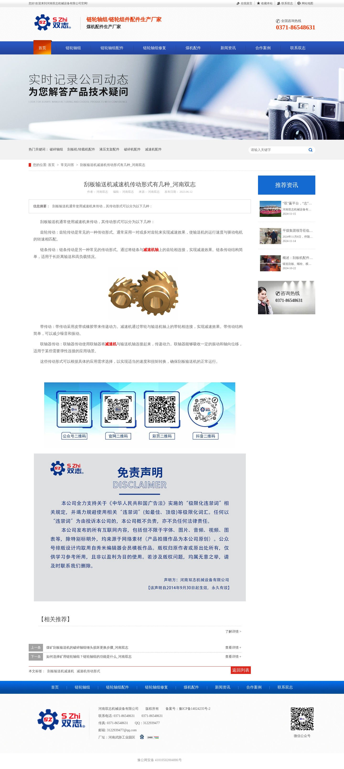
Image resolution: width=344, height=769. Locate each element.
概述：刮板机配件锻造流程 (303, 258)
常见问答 (68, 165)
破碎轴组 (56, 149)
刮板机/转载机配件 (81, 149)
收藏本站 (267, 3)
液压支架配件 (109, 149)
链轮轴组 (73, 48)
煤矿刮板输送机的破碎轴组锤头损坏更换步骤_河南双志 (87, 647)
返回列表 (240, 670)
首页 (42, 48)
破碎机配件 (132, 149)
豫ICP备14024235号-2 (194, 708)
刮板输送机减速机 (60, 671)
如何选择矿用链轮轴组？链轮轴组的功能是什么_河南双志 (89, 656)
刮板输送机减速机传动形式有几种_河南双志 (112, 165)
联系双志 (287, 3)
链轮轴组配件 (112, 48)
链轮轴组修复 (154, 48)
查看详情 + (233, 647)
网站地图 (307, 3)
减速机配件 (153, 149)
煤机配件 (193, 48)
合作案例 (263, 48)
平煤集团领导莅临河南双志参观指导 (309, 230)
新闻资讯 (228, 48)
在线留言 (246, 3)
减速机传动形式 (88, 671)
